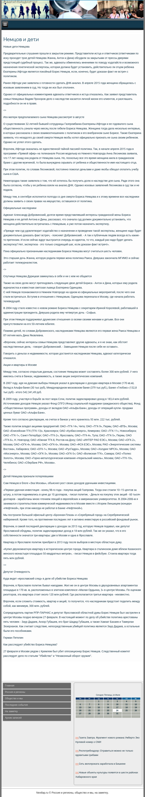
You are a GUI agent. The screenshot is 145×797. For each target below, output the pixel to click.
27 (80, 714)
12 (136, 704)
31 (117, 714)
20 (80, 710)
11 (127, 704)
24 (117, 710)
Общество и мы (14, 698)
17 (117, 707)
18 (127, 707)
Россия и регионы (15, 692)
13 (80, 707)
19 (136, 707)
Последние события (16, 705)
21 (89, 710)
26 (136, 710)
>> (77, 738)
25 (127, 710)
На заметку (11, 711)
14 (89, 707)
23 (108, 710)
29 (99, 714)
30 (108, 714)
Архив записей (13, 718)
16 (108, 707)
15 (99, 707)
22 (99, 710)
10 (117, 704)
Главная (9, 686)
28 (89, 714)
